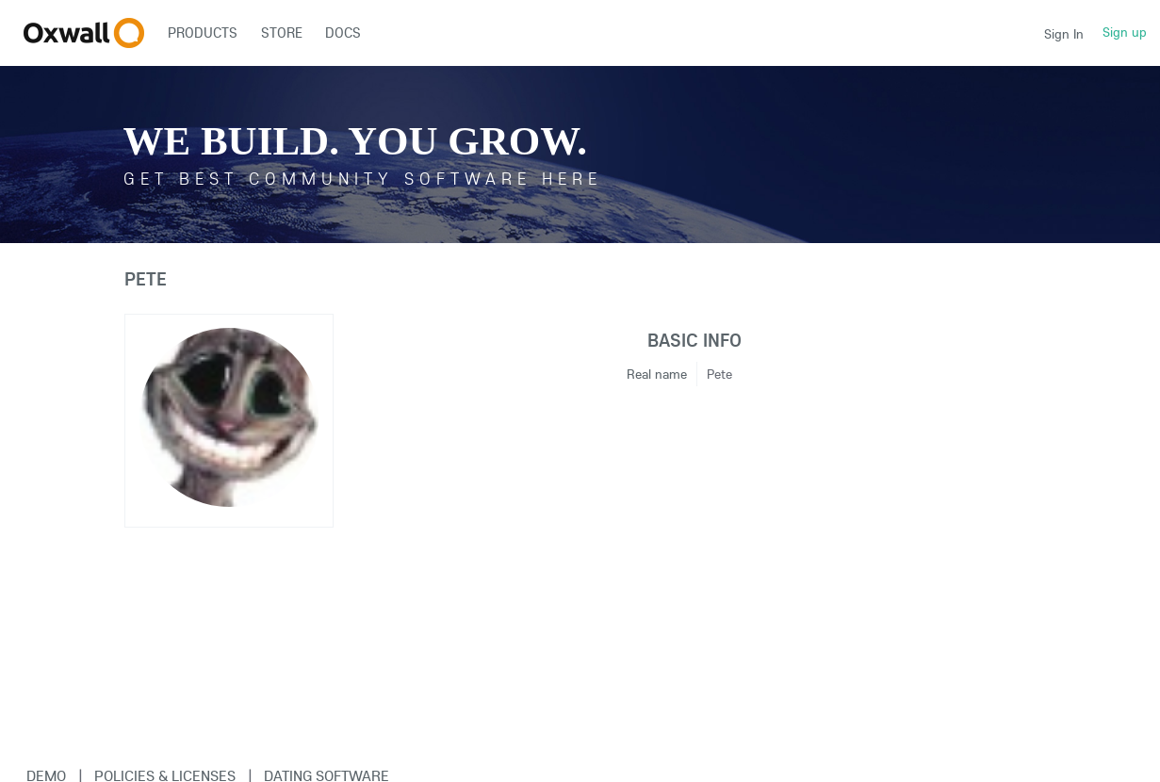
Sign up (1125, 32)
